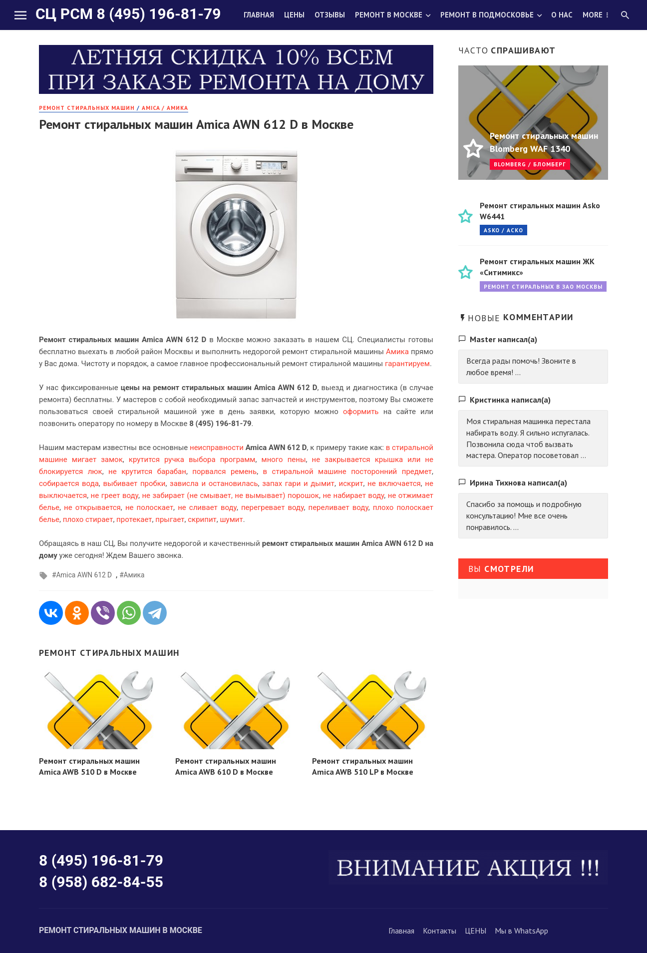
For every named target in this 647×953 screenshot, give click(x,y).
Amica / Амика (165, 107)
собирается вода (69, 483)
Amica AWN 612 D (84, 575)
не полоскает (149, 507)
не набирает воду (353, 495)
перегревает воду (272, 507)
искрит (351, 483)
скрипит (202, 519)
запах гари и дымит (298, 483)
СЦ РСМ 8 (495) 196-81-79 (128, 13)
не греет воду (114, 495)
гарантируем (407, 363)
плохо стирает (88, 519)
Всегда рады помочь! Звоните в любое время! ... (521, 366)
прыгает (169, 519)
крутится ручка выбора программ (192, 459)
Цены (294, 14)
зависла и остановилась (214, 483)
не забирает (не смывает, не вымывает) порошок (230, 495)
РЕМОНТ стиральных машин (87, 107)
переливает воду (338, 507)
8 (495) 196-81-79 (101, 860)
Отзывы (330, 14)
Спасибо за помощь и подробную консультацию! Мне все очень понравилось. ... (524, 515)
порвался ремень (224, 471)
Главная (259, 14)
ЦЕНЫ (475, 931)
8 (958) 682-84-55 (101, 882)
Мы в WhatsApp (521, 931)
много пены (284, 459)
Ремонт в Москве (388, 14)
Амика (397, 351)
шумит (231, 519)
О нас (562, 14)
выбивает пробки (134, 483)
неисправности (217, 447)
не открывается (92, 507)
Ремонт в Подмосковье (487, 14)
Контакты (439, 931)
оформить (361, 411)
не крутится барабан (147, 471)
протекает (134, 519)
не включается (394, 483)
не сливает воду (207, 507)
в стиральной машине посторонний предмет (347, 471)
